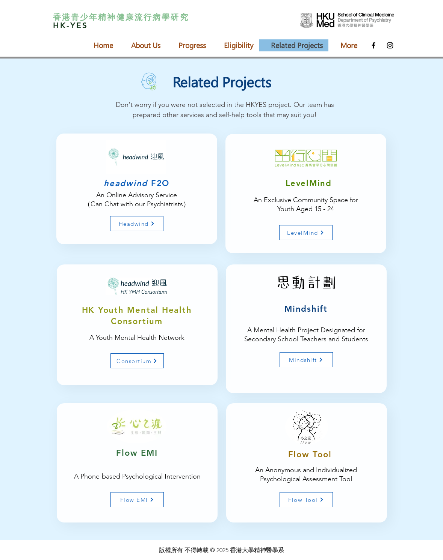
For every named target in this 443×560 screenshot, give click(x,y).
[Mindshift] (306, 359)
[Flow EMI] (137, 499)
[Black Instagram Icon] (390, 45)
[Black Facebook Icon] (373, 45)
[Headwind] (136, 223)
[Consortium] (137, 360)
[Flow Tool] (306, 499)
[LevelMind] (306, 232)
